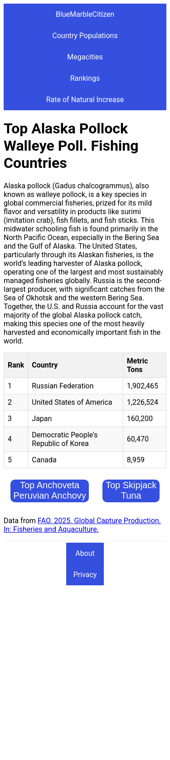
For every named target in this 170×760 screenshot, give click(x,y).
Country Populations (84, 35)
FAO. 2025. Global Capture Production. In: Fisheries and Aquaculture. (82, 525)
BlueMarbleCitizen (85, 14)
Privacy (85, 574)
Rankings (85, 78)
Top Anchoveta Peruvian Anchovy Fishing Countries (50, 495)
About (85, 553)
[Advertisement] (85, 671)
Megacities (84, 57)
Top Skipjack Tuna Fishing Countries (131, 500)
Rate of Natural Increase (85, 99)
